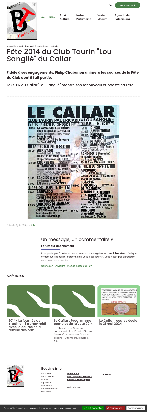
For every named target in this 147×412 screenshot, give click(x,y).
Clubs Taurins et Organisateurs (33, 46)
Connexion (47, 266)
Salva (33, 225)
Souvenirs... (46, 391)
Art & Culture (64, 17)
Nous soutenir (128, 5)
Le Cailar (55, 46)
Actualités (48, 17)
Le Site (44, 379)
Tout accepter (93, 408)
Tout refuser (115, 408)
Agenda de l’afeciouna (122, 17)
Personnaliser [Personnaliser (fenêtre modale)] (135, 408)
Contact (106, 374)
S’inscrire (60, 266)
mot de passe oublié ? (79, 266)
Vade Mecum (102, 17)
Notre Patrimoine (83, 17)
